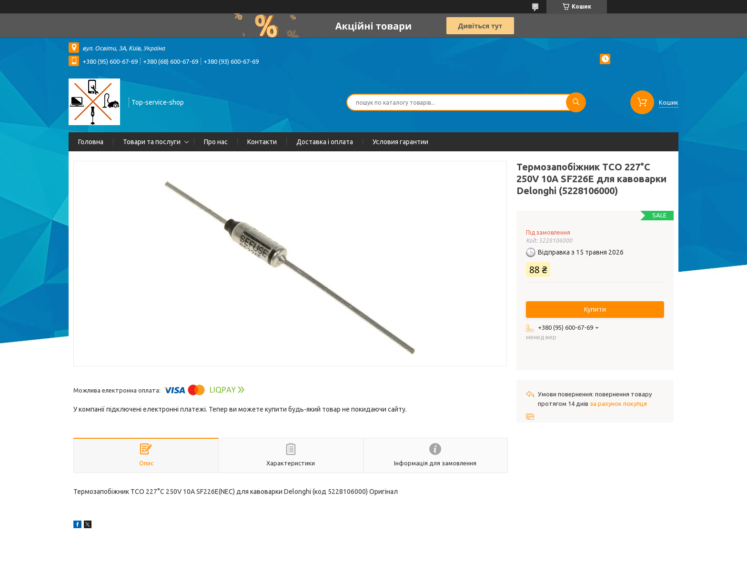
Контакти (262, 141)
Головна (90, 141)
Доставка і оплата (324, 141)
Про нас (216, 141)
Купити (595, 309)
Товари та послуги (152, 141)
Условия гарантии (400, 141)
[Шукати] (576, 102)
